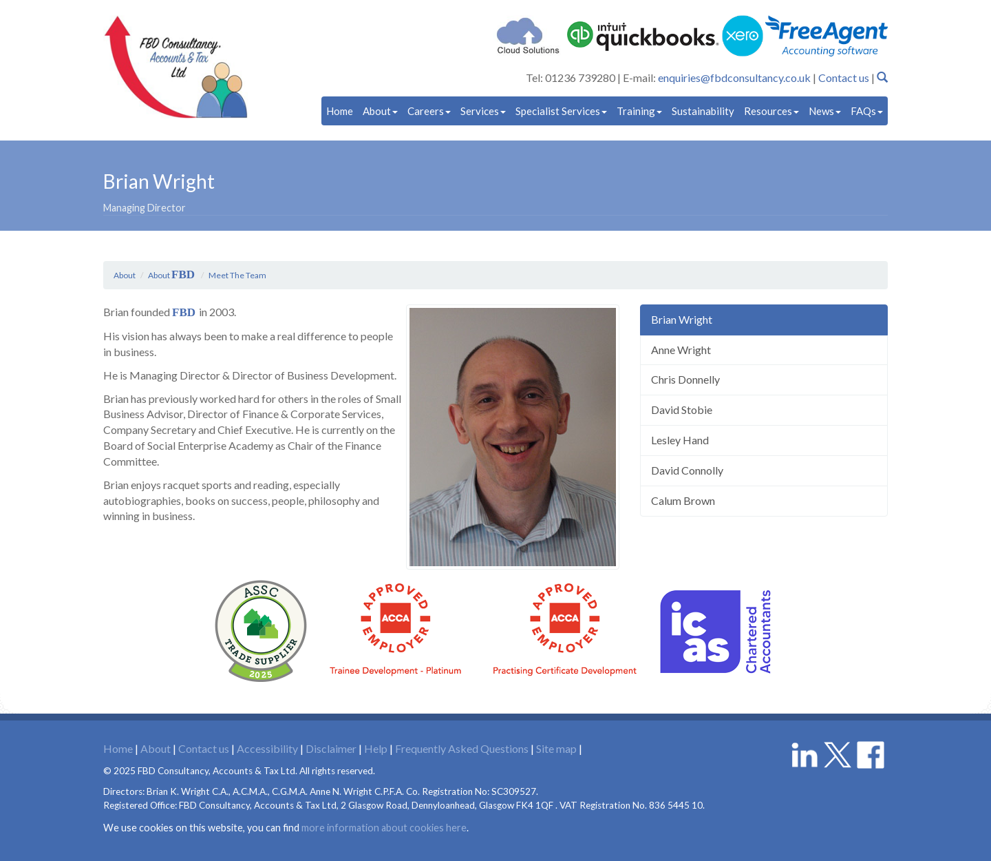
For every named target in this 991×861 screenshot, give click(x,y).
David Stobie (681, 409)
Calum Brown (683, 500)
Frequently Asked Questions (462, 745)
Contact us (843, 77)
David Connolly (687, 470)
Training (639, 111)
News (825, 111)
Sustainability (703, 111)
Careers (429, 111)
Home (339, 111)
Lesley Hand (680, 439)
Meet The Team (237, 275)
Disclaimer (331, 745)
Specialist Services (561, 111)
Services (483, 111)
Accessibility (267, 745)
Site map (556, 745)
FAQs (867, 111)
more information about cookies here (384, 825)
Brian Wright (681, 319)
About (380, 111)
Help (375, 745)
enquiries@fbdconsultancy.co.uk (734, 77)
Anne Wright (681, 349)
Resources (771, 111)
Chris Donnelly (685, 379)
